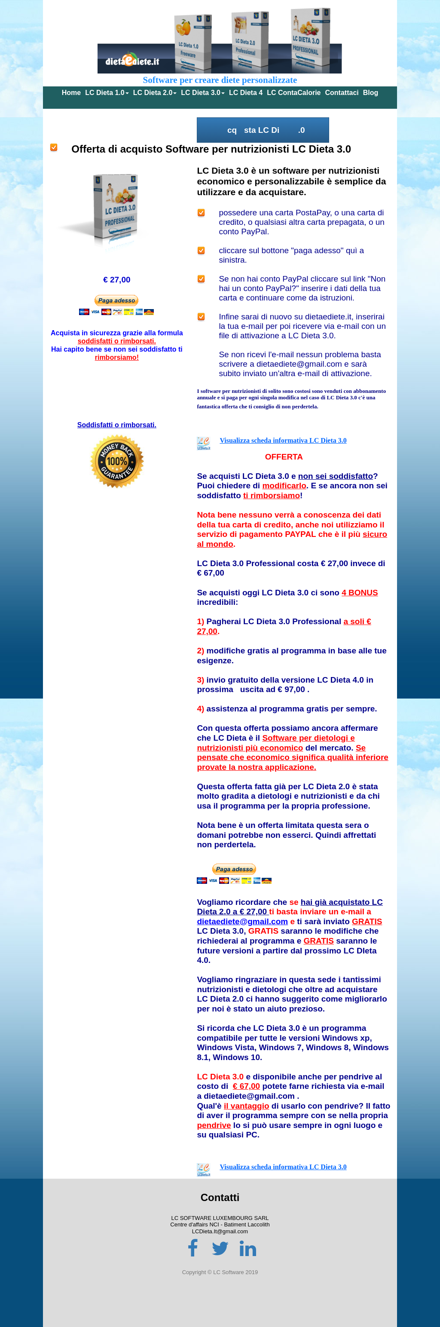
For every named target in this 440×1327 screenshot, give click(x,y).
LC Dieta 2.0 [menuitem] (155, 92)
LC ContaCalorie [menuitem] (294, 92)
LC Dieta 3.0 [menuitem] (203, 92)
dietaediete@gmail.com (242, 921)
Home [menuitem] (71, 92)
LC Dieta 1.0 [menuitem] (107, 92)
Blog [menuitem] (371, 92)
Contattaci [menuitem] (342, 92)
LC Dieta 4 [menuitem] (246, 92)
